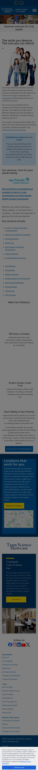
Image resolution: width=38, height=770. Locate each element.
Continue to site (19, 767)
